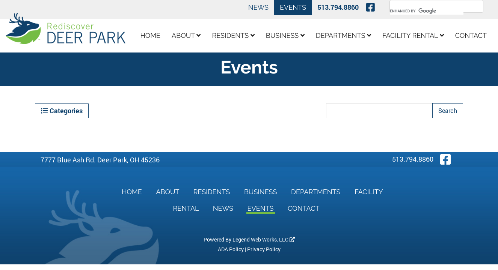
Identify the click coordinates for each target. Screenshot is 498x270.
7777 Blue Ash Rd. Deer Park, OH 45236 (100, 159)
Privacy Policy (264, 249)
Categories (62, 110)
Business (285, 35)
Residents (233, 35)
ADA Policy (231, 249)
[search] (426, 11)
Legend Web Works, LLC (263, 239)
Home (150, 35)
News (258, 7)
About (186, 35)
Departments (343, 35)
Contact (471, 35)
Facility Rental (413, 35)
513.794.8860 (338, 7)
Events (293, 7)
